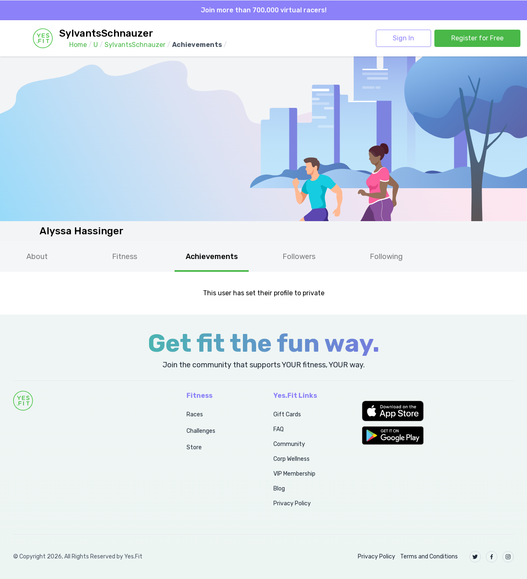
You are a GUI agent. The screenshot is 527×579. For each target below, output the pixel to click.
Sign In (403, 38)
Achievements (212, 256)
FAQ (278, 429)
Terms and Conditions (429, 556)
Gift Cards (287, 414)
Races (195, 414)
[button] (438, 411)
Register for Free (477, 38)
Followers (298, 256)
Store (194, 447)
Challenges (201, 430)
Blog (279, 488)
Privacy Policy (292, 503)
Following (386, 256)
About (37, 256)
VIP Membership (294, 473)
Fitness (124, 256)
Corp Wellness (291, 458)
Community (289, 444)
